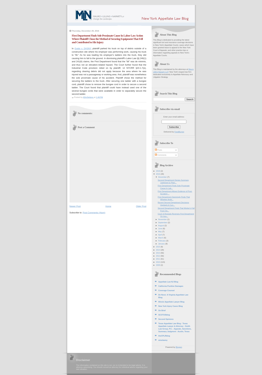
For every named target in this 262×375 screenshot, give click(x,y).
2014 (158, 250)
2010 (158, 262)
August (161, 226)
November (162, 219)
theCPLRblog (164, 336)
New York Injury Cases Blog (170, 306)
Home (108, 206)
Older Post (141, 206)
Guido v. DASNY (83, 48)
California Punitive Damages (170, 286)
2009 (158, 265)
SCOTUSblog (164, 315)
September (163, 223)
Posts (158, 150)
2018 (158, 171)
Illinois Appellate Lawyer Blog (171, 302)
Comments (160, 155)
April (160, 235)
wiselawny (163, 340)
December (162, 177)
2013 (158, 253)
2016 (158, 174)
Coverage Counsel (166, 290)
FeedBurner (179, 132)
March (161, 238)
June (160, 229)
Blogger (179, 347)
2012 (158, 256)
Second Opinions (166, 319)
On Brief (162, 310)
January (161, 244)
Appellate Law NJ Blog (168, 282)
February (162, 241)
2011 (158, 259)
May (160, 232)
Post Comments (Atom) (94, 212)
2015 (158, 247)
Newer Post (75, 206)
